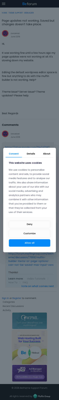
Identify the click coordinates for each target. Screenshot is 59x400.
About (46, 153)
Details (31, 153)
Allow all (29, 242)
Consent (14, 153)
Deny (29, 224)
